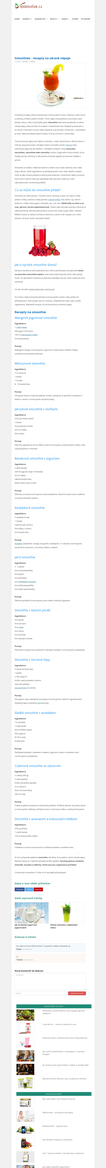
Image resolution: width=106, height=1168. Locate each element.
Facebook (19, 889)
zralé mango (21, 327)
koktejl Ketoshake (36, 289)
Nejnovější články (54, 1006)
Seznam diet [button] (41, 19)
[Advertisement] (53, 38)
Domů (17, 19)
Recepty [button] (54, 19)
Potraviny (85, 19)
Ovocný (69, 145)
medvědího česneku (27, 581)
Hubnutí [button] (27, 19)
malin (21, 627)
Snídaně (32, 61)
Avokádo (18, 543)
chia (39, 703)
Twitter (29, 889)
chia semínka (20, 688)
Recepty (25, 61)
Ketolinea (50, 289)
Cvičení (75, 19)
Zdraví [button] (65, 19)
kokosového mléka (29, 334)
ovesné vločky (54, 199)
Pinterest (38, 889)
